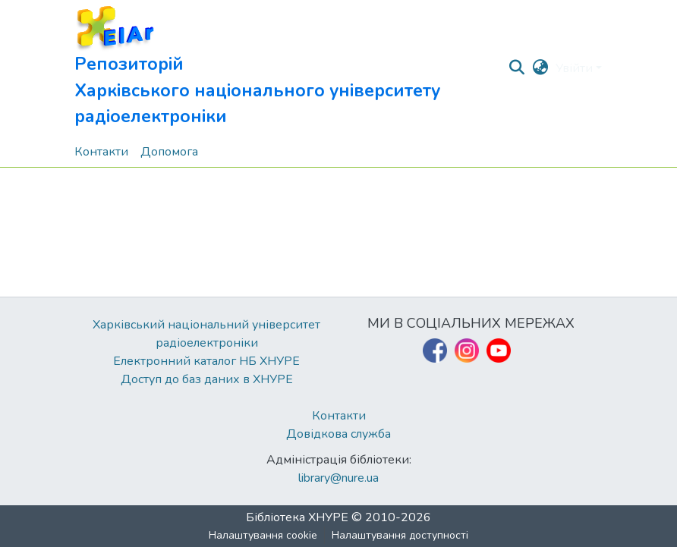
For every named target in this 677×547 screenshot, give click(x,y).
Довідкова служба (338, 434)
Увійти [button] (576, 68)
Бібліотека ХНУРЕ (297, 517)
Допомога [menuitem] (169, 151)
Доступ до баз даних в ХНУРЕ (207, 379)
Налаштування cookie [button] (263, 535)
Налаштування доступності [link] (400, 535)
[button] (290, 68)
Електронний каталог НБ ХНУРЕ (206, 361)
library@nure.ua (338, 478)
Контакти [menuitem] (101, 151)
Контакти (339, 415)
